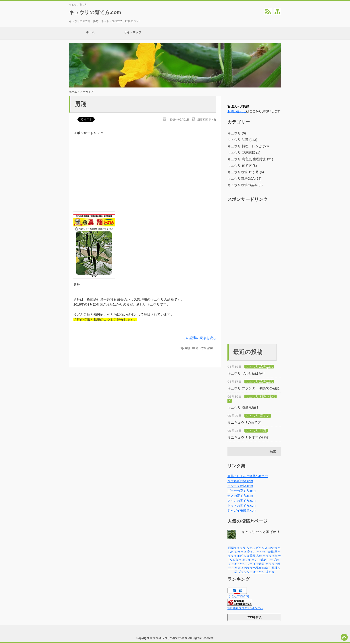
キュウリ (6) (236, 133)
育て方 (251, 552)
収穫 (239, 560)
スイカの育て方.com (241, 500)
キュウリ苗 (270, 556)
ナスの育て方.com (240, 495)
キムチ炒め (259, 560)
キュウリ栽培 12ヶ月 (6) (245, 172)
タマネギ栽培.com (240, 481)
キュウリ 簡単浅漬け (242, 407)
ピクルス (261, 547)
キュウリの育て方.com (95, 12)
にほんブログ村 (238, 596)
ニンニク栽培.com (240, 486)
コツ (271, 547)
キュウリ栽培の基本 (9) (245, 185)
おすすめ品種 (253, 568)
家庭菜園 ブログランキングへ (245, 608)
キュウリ (259, 572)
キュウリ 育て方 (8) (242, 165)
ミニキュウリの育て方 (244, 422)
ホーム (90, 33)
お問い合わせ (236, 111)
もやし (250, 547)
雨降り (266, 568)
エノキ (246, 560)
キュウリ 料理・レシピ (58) (248, 146)
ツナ (249, 564)
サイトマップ (132, 33)
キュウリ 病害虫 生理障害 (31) (250, 159)
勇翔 (80, 104)
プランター (245, 572)
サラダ (242, 552)
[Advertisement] (144, 166)
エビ (240, 556)
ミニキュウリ (237, 564)
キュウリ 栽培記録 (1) (243, 152)
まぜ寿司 (259, 564)
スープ (271, 560)
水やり (239, 568)
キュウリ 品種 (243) (242, 140)
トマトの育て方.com (241, 505)
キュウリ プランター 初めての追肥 (253, 388)
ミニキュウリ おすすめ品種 (248, 437)
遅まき (270, 572)
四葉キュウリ (237, 547)
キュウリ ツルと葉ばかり (246, 373)
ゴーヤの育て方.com (241, 491)
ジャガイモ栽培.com (241, 510)
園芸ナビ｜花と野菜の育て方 (247, 476)
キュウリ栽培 (265, 552)
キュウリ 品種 (204, 348)
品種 (259, 556)
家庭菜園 (249, 556)
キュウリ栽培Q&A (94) (244, 178)
